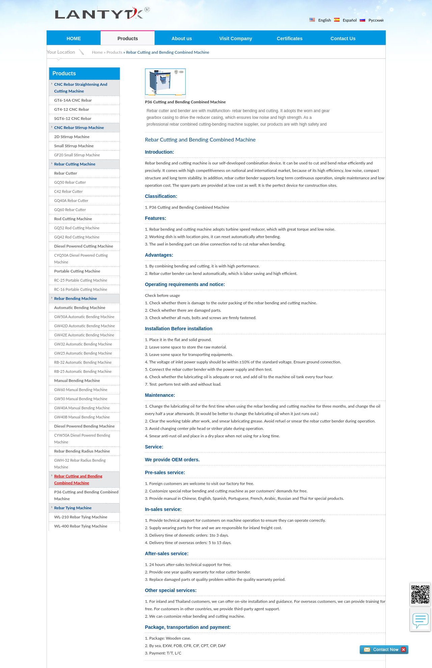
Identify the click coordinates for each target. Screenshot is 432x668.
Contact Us (343, 38)
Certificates (289, 38)
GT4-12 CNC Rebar (71, 109)
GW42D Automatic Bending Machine (84, 326)
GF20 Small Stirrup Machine (77, 155)
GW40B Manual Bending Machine (82, 417)
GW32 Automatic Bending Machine (83, 344)
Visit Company (235, 38)
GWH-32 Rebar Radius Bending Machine (80, 463)
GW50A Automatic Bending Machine (84, 316)
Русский (376, 20)
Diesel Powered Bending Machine (84, 426)
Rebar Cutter (65, 173)
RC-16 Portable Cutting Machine (80, 289)
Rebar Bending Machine (75, 298)
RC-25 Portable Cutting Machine (80, 280)
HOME (74, 38)
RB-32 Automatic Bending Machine (83, 362)
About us (181, 38)
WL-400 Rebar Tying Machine (80, 526)
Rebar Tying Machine (73, 507)
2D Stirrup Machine (72, 136)
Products (127, 38)
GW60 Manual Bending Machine (81, 389)
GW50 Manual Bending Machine (81, 398)
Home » (98, 52)
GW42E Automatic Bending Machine (84, 335)
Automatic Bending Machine (80, 307)
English (324, 20)
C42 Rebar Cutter (68, 191)
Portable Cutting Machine (77, 271)
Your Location (61, 52)
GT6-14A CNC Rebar (73, 100)
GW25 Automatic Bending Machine (83, 353)
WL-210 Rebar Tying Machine (80, 516)
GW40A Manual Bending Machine (82, 408)
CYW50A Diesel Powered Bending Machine (82, 438)
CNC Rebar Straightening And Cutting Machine (80, 88)
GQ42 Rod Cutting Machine (77, 237)
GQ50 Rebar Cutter (70, 182)
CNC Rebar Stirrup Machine (79, 127)
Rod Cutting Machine (73, 218)
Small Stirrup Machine (74, 145)
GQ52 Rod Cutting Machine (77, 228)
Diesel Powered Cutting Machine (83, 246)
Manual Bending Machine (77, 380)
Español (350, 20)
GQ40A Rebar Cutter (71, 200)
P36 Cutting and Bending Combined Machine (86, 495)
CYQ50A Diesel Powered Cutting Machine (81, 258)
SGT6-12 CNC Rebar (72, 118)
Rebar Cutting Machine (75, 163)
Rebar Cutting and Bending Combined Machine (78, 479)
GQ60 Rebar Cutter (70, 209)
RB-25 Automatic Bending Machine (83, 371)
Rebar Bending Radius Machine (82, 451)
